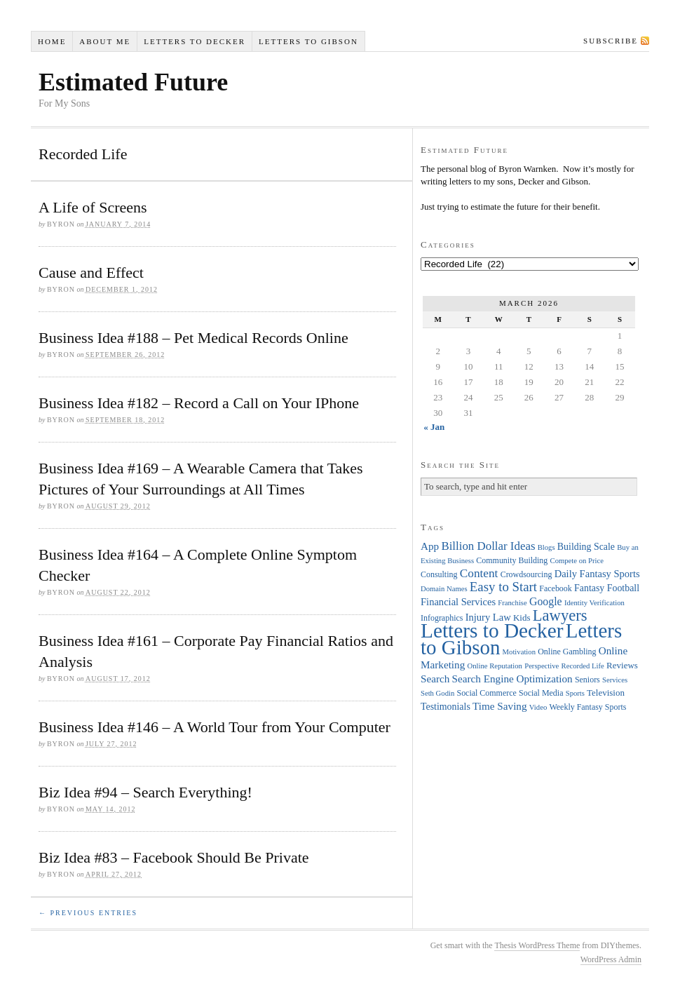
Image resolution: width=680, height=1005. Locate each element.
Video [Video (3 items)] (538, 707)
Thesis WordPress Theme (537, 945)
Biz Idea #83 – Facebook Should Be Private (174, 857)
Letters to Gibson (308, 41)
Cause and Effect (91, 272)
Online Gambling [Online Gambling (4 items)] (567, 651)
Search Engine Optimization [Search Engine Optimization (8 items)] (512, 678)
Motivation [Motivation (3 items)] (519, 652)
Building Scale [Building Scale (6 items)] (586, 546)
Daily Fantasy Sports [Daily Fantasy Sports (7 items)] (597, 573)
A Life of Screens (93, 207)
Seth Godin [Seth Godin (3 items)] (437, 693)
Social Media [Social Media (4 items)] (541, 693)
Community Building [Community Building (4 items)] (512, 560)
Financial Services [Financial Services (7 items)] (458, 601)
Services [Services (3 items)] (614, 680)
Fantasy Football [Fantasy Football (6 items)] (606, 588)
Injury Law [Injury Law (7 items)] (488, 617)
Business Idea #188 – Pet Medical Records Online (193, 337)
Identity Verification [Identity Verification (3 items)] (594, 603)
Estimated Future (133, 82)
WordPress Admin (610, 959)
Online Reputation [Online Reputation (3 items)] (495, 666)
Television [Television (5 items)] (606, 692)
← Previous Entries (88, 913)
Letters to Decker (194, 41)
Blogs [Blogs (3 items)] (546, 547)
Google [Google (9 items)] (545, 601)
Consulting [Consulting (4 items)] (439, 574)
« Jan (433, 426)
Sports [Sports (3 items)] (575, 693)
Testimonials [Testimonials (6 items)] (445, 706)
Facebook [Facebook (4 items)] (555, 588)
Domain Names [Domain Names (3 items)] (444, 589)
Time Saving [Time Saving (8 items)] (499, 706)
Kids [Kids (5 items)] (522, 617)
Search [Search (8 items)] (435, 678)
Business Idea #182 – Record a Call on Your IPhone (199, 403)
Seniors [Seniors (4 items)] (587, 679)
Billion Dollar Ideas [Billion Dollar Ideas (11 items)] (488, 546)
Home (52, 41)
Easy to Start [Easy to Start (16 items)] (503, 586)
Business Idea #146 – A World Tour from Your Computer (214, 727)
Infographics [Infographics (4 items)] (442, 618)
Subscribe (610, 40)
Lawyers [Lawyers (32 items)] (560, 615)
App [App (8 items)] (430, 546)
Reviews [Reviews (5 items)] (622, 665)
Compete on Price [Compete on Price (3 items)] (577, 561)
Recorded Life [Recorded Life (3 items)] (583, 666)
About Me (104, 41)
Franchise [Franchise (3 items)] (512, 603)
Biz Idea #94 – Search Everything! (145, 792)
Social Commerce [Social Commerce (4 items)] (487, 693)
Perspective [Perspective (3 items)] (541, 666)
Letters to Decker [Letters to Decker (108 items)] (492, 630)
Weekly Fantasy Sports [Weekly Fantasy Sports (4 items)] (587, 707)
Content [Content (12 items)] (479, 573)
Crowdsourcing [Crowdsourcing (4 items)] (526, 574)
